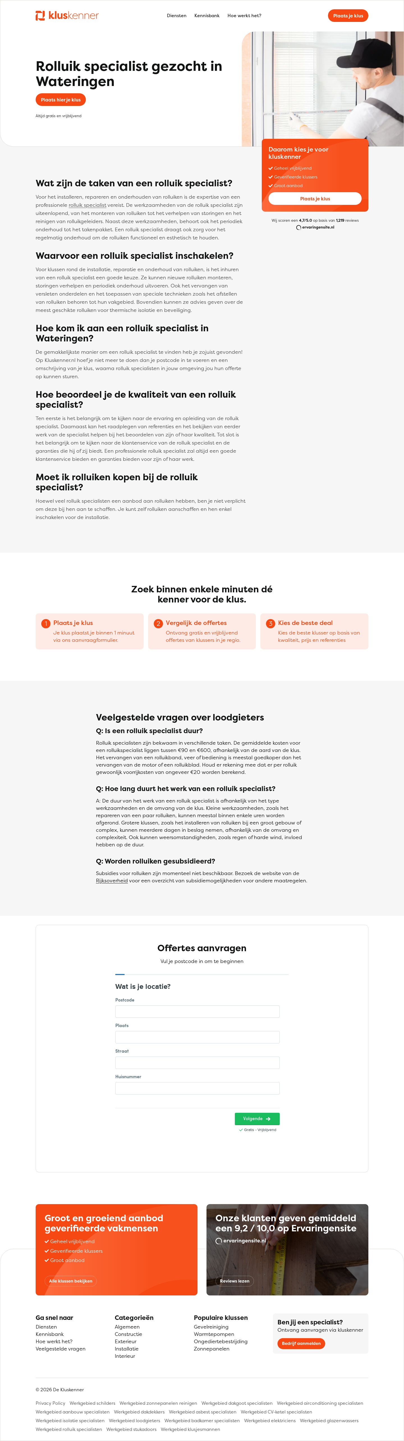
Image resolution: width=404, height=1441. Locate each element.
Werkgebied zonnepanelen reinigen (158, 1403)
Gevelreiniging (211, 1326)
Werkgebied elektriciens (270, 1420)
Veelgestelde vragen (61, 1348)
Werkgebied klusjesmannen (190, 1429)
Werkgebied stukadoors (131, 1429)
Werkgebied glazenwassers (329, 1420)
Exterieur (125, 1341)
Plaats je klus (348, 16)
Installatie (127, 1348)
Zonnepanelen (211, 1348)
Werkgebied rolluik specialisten (69, 1429)
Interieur (125, 1356)
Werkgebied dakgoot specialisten (237, 1403)
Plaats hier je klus (61, 100)
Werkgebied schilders (92, 1403)
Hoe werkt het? (244, 15)
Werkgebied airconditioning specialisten (320, 1403)
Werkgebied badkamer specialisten (202, 1420)
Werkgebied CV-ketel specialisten (276, 1412)
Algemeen (127, 1326)
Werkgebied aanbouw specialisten (73, 1412)
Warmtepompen (214, 1334)
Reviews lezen (234, 1281)
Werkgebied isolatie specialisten (70, 1420)
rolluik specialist (87, 205)
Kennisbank (207, 15)
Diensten (177, 15)
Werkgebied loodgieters (134, 1420)
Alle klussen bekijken (70, 1281)
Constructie (128, 1334)
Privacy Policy (50, 1403)
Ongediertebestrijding (221, 1341)
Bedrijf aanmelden (301, 1343)
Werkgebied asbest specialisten (203, 1412)
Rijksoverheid (112, 880)
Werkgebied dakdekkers (139, 1412)
